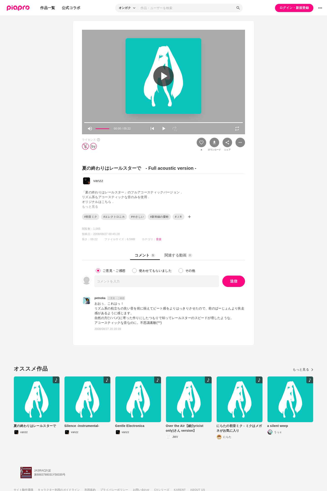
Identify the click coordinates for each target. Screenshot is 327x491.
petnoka (99, 298)
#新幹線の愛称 (159, 216)
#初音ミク (90, 216)
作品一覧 (47, 8)
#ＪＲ (178, 216)
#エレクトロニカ (113, 216)
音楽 (159, 239)
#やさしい (137, 216)
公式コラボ (71, 8)
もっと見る (303, 369)
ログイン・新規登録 (294, 8)
